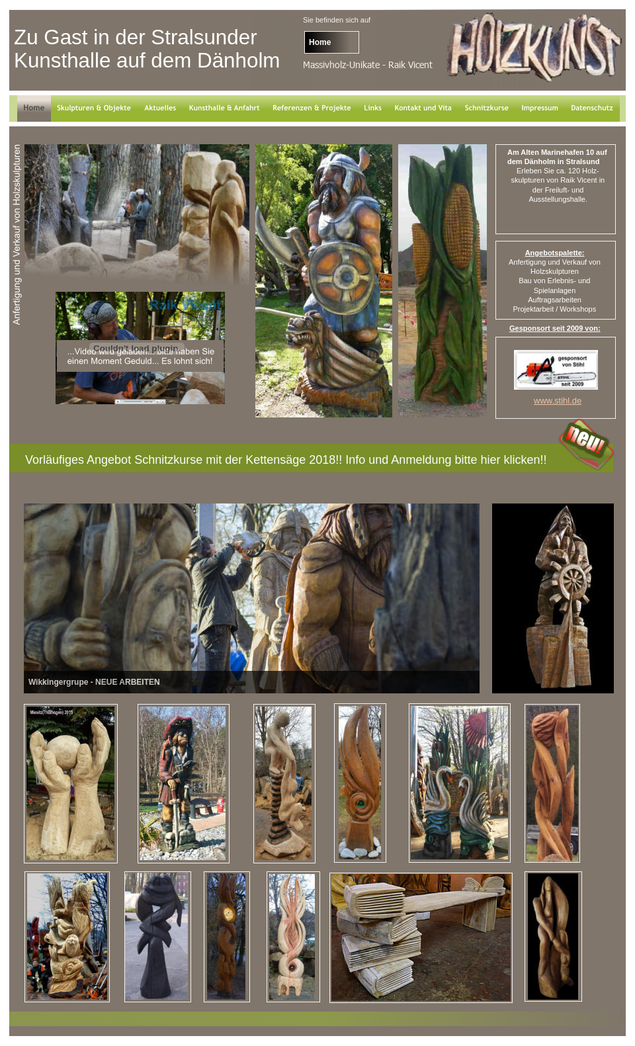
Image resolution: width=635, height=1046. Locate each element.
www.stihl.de (557, 401)
